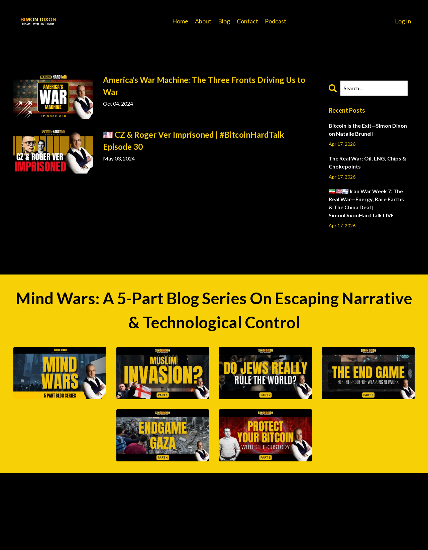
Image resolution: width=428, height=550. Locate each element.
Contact (247, 21)
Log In (403, 21)
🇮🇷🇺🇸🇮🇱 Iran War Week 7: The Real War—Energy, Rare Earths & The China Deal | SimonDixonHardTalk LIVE (366, 203)
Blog (224, 21)
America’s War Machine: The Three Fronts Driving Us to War (204, 86)
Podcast (275, 21)
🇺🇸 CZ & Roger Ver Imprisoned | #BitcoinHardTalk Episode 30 (193, 140)
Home (180, 21)
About (203, 21)
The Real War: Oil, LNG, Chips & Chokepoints (367, 162)
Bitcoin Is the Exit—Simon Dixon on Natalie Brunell (368, 129)
